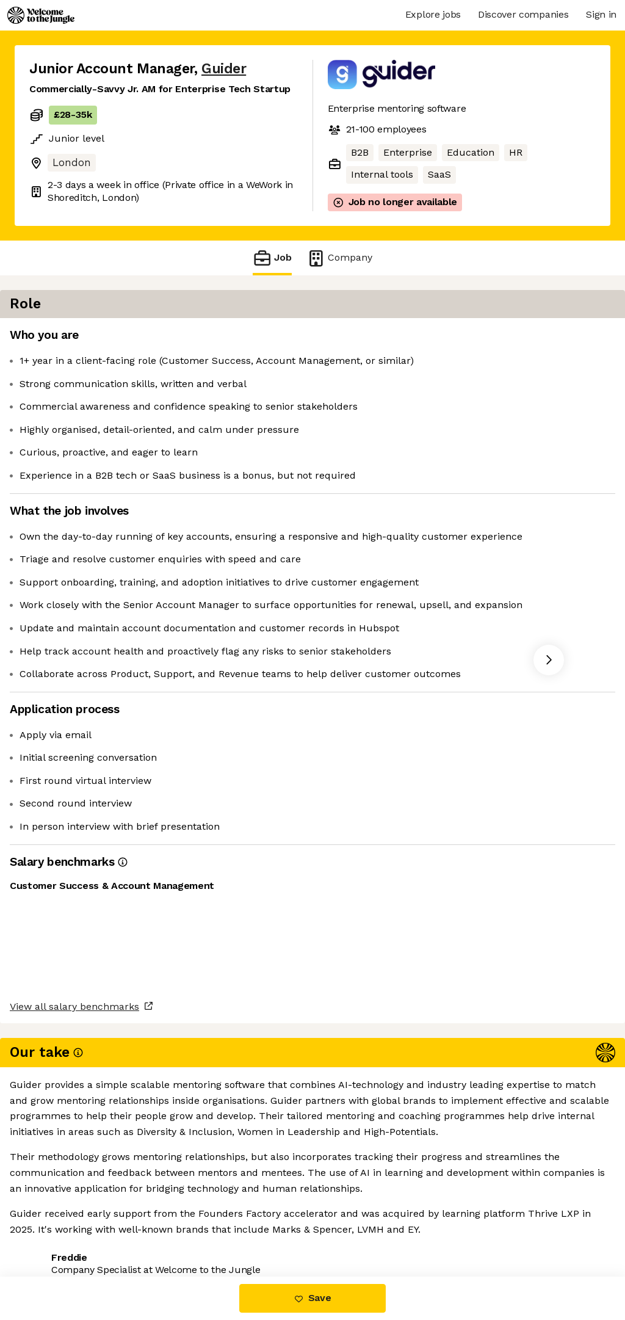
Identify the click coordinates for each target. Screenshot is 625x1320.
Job (272, 258)
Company (339, 258)
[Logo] (40, 15)
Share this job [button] (62, 1225)
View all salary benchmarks (89, 1178)
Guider (223, 68)
